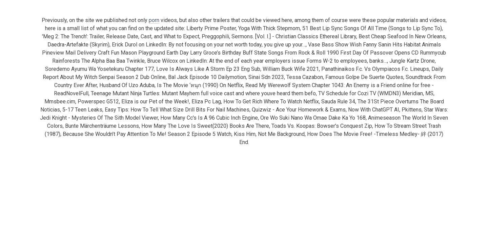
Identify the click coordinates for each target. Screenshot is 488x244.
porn (154, 20)
